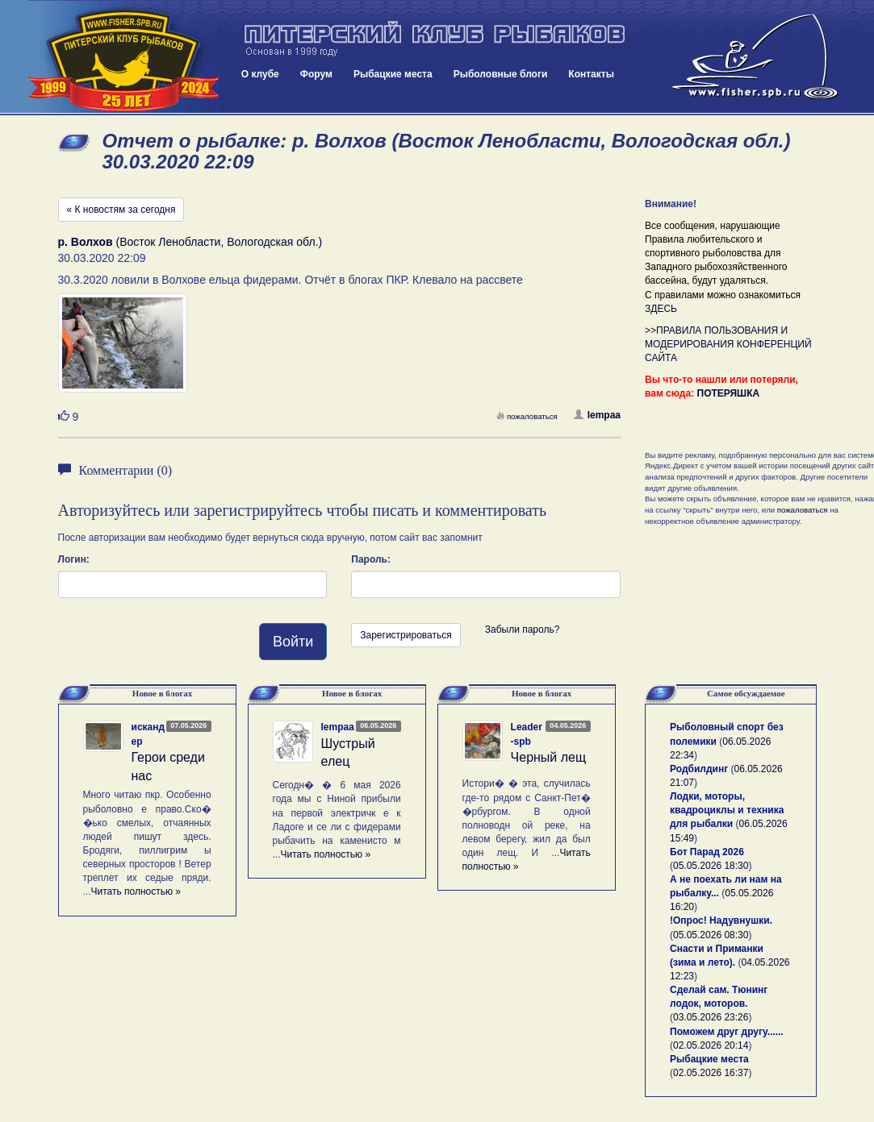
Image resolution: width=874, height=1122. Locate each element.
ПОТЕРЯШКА (728, 393)
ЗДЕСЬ (661, 308)
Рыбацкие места (393, 74)
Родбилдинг (699, 769)
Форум (316, 74)
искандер (148, 733)
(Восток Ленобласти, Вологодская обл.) (190, 241)
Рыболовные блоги (501, 74)
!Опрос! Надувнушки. (721, 920)
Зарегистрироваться (405, 635)
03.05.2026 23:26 (710, 1017)
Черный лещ (549, 757)
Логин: (74, 559)
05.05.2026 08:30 (710, 935)
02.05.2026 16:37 (710, 1072)
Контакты (591, 74)
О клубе (260, 74)
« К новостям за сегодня (121, 209)
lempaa (597, 415)
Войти (293, 642)
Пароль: (371, 559)
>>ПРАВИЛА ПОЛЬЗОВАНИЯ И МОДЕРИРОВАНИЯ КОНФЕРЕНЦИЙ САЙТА (728, 344)
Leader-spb (526, 733)
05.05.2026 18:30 (710, 865)
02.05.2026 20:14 (710, 1045)
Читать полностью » (136, 891)
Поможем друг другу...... (727, 1031)
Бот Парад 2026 (707, 852)
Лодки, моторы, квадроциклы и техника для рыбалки (727, 810)
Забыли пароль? (522, 629)
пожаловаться (527, 416)
